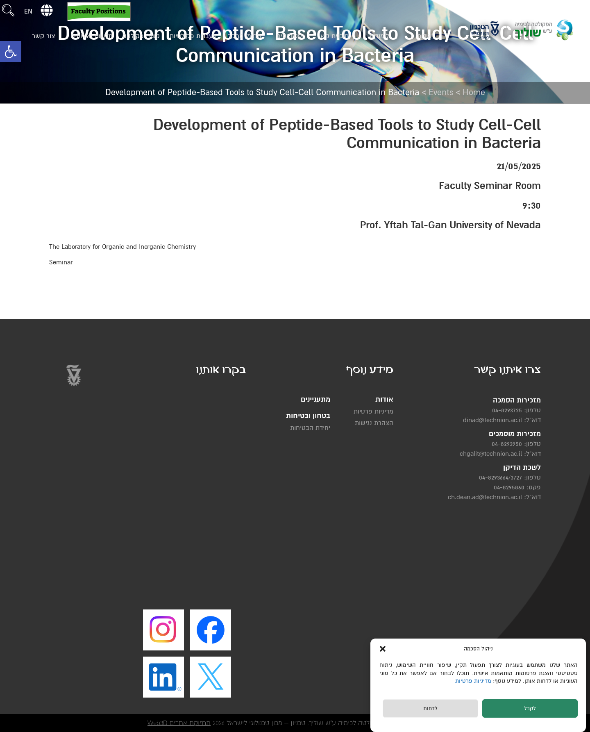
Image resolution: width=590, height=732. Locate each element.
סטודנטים (289, 36)
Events (441, 92)
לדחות (430, 708)
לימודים (379, 36)
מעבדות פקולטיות (193, 36)
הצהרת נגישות (374, 423)
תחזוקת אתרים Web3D (179, 723)
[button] (10, 51)
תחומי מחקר (244, 36)
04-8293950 (507, 444)
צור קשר (43, 36)
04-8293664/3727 (500, 477)
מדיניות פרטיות (474, 680)
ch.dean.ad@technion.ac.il (485, 497)
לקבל (530, 708)
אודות (424, 36)
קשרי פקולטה (141, 36)
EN (28, 11)
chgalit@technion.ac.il (491, 454)
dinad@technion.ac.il (492, 420)
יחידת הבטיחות (310, 428)
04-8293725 (507, 410)
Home (474, 92)
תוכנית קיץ (334, 36)
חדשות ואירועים (92, 36)
